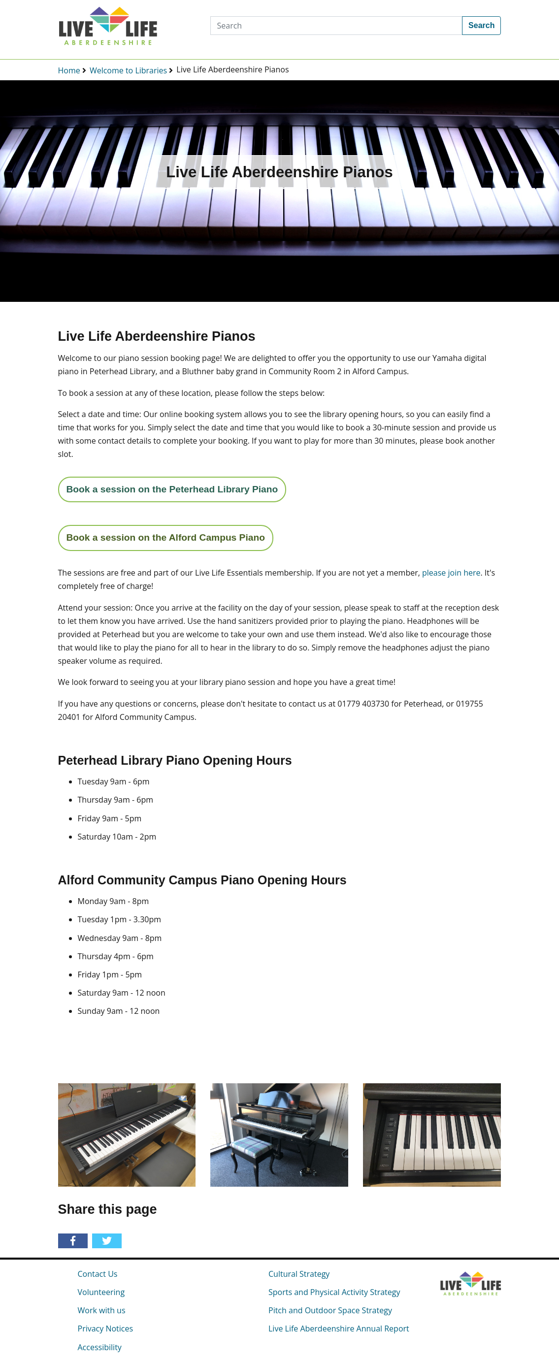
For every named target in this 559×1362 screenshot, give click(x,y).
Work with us (102, 1310)
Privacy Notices (105, 1328)
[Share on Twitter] (108, 1241)
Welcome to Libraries (128, 70)
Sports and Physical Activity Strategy (334, 1292)
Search (481, 25)
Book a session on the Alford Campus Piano (165, 537)
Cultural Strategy (298, 1273)
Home (69, 70)
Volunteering (101, 1292)
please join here (451, 572)
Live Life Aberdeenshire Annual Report (338, 1328)
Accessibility (100, 1347)
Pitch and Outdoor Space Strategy (330, 1310)
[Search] (336, 25)
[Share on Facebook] (74, 1241)
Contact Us (98, 1273)
